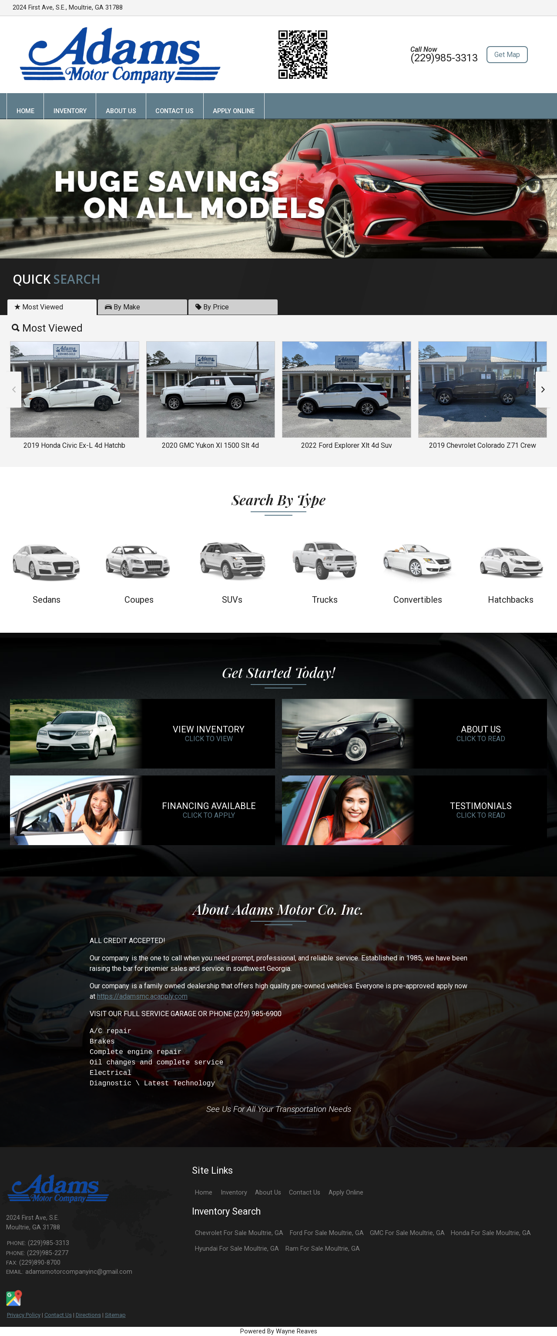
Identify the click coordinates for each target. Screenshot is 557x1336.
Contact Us (58, 1315)
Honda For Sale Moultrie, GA (491, 1233)
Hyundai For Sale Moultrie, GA (237, 1248)
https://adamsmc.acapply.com (142, 996)
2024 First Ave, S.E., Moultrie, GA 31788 (68, 7)
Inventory (234, 1192)
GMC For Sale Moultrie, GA (407, 1233)
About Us (268, 1192)
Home (203, 1192)
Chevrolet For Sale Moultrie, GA (239, 1233)
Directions (88, 1315)
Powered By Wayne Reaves (278, 1331)
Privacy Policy (23, 1315)
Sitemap (115, 1315)
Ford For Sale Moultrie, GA (327, 1233)
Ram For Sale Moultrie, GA (322, 1248)
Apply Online (346, 1192)
